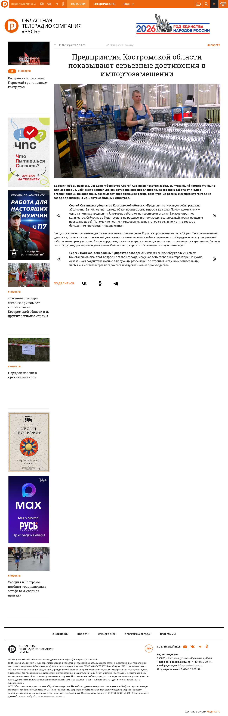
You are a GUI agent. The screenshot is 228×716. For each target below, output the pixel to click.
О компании (60, 634)
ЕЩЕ (129, 3)
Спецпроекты (104, 3)
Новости (78, 3)
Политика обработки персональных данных (42, 696)
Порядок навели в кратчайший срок (24, 375)
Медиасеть (212, 711)
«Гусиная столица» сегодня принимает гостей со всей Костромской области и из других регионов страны (29, 309)
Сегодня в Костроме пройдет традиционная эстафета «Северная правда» (29, 589)
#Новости (212, 45)
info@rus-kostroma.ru (190, 665)
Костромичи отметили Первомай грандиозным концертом (28, 85)
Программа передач (138, 634)
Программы (168, 634)
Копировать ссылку (120, 45)
